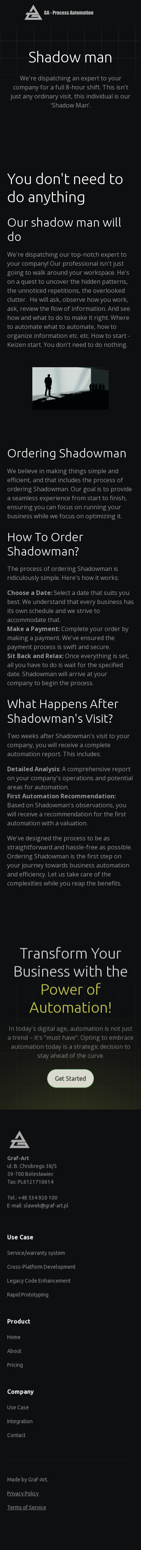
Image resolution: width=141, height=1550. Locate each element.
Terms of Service (26, 1510)
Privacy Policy (23, 1496)
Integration (20, 1424)
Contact (16, 1438)
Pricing (15, 1367)
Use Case (18, 1410)
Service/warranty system (36, 1255)
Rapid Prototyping (28, 1297)
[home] (55, 12)
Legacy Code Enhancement (39, 1283)
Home (14, 1340)
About (14, 1353)
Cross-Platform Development (41, 1269)
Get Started (70, 1081)
